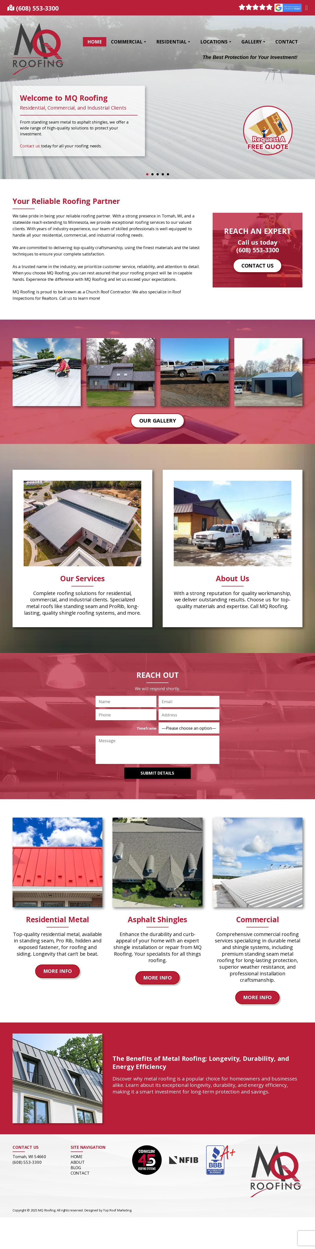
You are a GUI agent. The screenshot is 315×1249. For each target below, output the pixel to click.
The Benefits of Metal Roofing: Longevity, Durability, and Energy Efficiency (199, 1062)
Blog (76, 1167)
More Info (57, 971)
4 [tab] (163, 174)
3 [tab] (158, 174)
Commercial (129, 41)
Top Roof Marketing (117, 1210)
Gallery (253, 41)
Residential (173, 41)
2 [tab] (152, 174)
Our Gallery (157, 420)
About (78, 1162)
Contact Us (257, 265)
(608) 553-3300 (37, 8)
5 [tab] (168, 174)
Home (94, 42)
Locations (216, 41)
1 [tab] (147, 174)
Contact (286, 42)
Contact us (30, 146)
